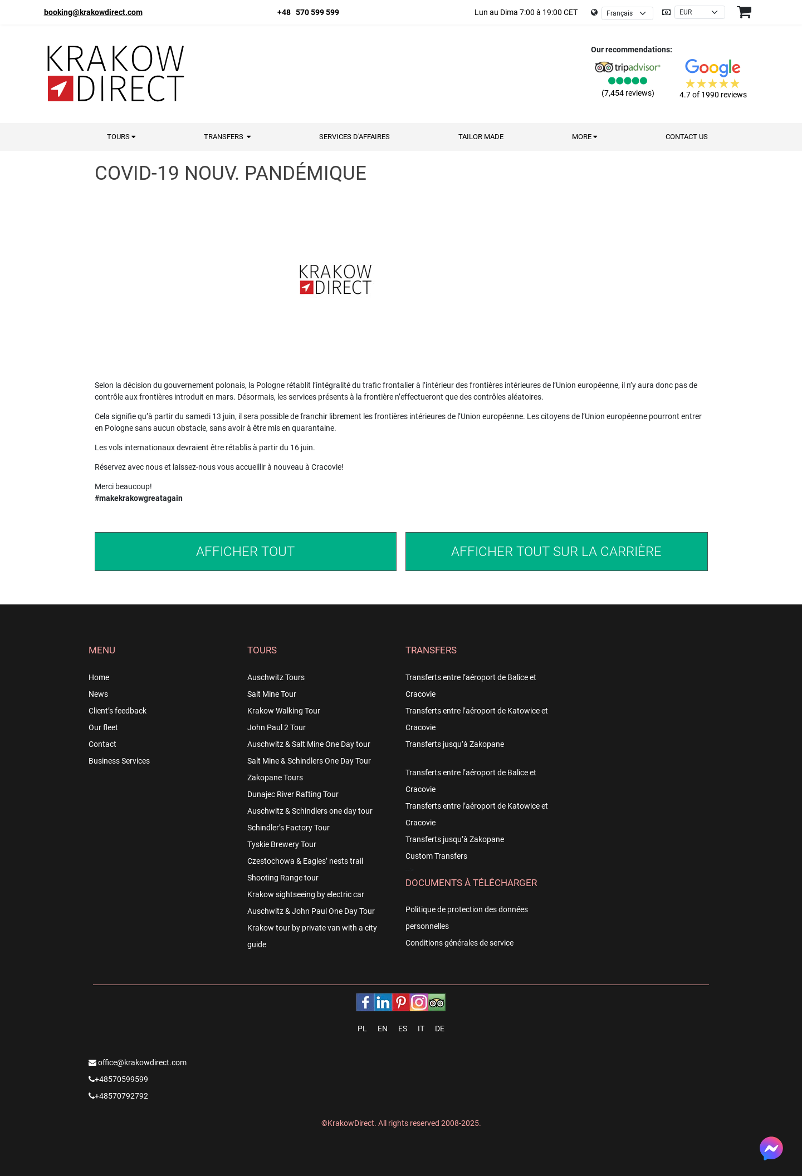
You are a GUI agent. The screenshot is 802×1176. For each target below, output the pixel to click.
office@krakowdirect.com (138, 1062)
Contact (102, 744)
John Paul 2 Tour (276, 727)
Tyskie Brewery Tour (281, 844)
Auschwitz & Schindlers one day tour (310, 810)
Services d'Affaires (354, 136)
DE (439, 1028)
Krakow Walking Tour (283, 710)
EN (383, 1028)
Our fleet (103, 727)
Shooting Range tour (283, 877)
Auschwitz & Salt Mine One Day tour (308, 744)
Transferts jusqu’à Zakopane (454, 744)
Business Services (119, 760)
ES (402, 1028)
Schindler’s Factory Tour (288, 827)
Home (99, 677)
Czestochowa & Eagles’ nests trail (305, 861)
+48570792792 (118, 1095)
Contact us (687, 136)
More (584, 136)
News (98, 694)
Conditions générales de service (459, 942)
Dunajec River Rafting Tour (293, 794)
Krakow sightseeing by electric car (305, 894)
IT (421, 1028)
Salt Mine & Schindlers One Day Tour (309, 760)
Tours (121, 136)
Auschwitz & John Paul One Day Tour (311, 911)
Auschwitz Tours (276, 677)
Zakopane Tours (275, 777)
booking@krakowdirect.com (93, 12)
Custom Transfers (436, 856)
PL (362, 1028)
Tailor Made (480, 136)
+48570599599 (118, 1079)
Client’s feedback (117, 710)
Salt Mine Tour (271, 694)
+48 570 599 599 (308, 12)
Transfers (227, 136)
